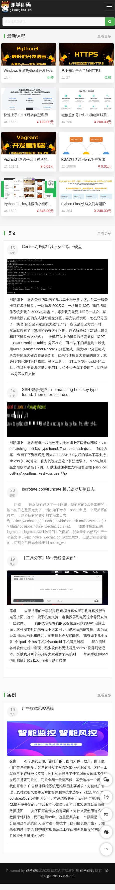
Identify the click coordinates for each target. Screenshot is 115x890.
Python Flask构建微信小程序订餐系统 (33, 204)
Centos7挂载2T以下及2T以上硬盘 (52, 247)
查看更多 (104, 36)
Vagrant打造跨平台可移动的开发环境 (32, 159)
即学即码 (33, 871)
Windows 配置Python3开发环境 (28, 70)
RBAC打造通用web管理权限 (83, 159)
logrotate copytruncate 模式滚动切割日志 (58, 489)
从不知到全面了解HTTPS (81, 70)
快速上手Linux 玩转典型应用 (26, 115)
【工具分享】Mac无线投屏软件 (49, 558)
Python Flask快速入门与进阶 (83, 204)
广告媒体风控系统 (38, 708)
